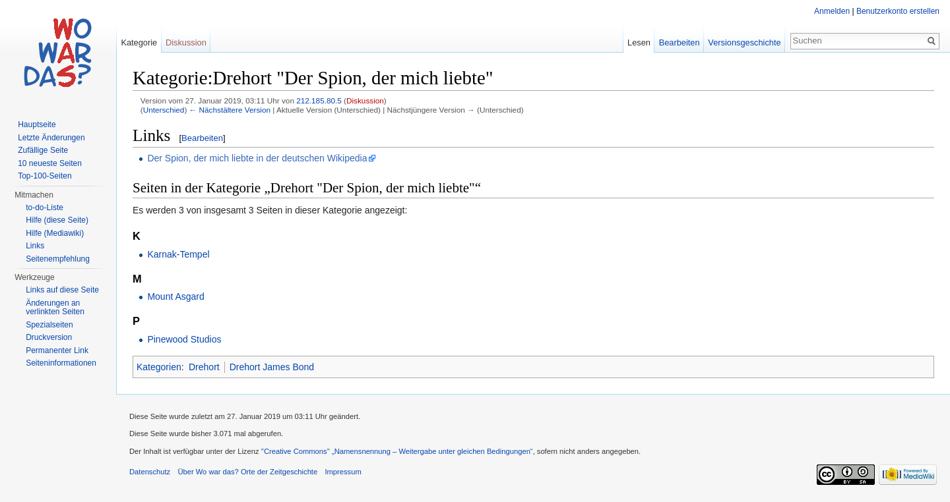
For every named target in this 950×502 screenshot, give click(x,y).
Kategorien (159, 367)
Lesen (638, 42)
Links (35, 245)
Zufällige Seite (43, 150)
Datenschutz (149, 472)
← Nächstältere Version (229, 109)
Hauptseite (36, 124)
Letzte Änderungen (51, 137)
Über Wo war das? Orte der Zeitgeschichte (247, 472)
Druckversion (49, 337)
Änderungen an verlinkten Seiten (55, 307)
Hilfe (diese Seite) (57, 220)
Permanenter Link (57, 350)
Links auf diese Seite (62, 289)
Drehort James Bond (272, 367)
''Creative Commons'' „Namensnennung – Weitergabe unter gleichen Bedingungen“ (397, 451)
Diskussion (365, 100)
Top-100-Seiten (44, 176)
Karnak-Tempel (178, 254)
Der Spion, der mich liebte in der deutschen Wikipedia (257, 158)
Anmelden (832, 11)
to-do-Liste (44, 207)
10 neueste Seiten (50, 163)
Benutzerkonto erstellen (897, 11)
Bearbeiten (202, 138)
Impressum (343, 472)
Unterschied (164, 109)
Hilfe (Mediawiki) (55, 233)
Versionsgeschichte (744, 42)
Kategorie (139, 42)
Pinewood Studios (184, 339)
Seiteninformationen (61, 363)
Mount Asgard (175, 296)
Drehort (204, 367)
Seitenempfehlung (58, 259)
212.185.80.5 (319, 100)
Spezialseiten (49, 324)
